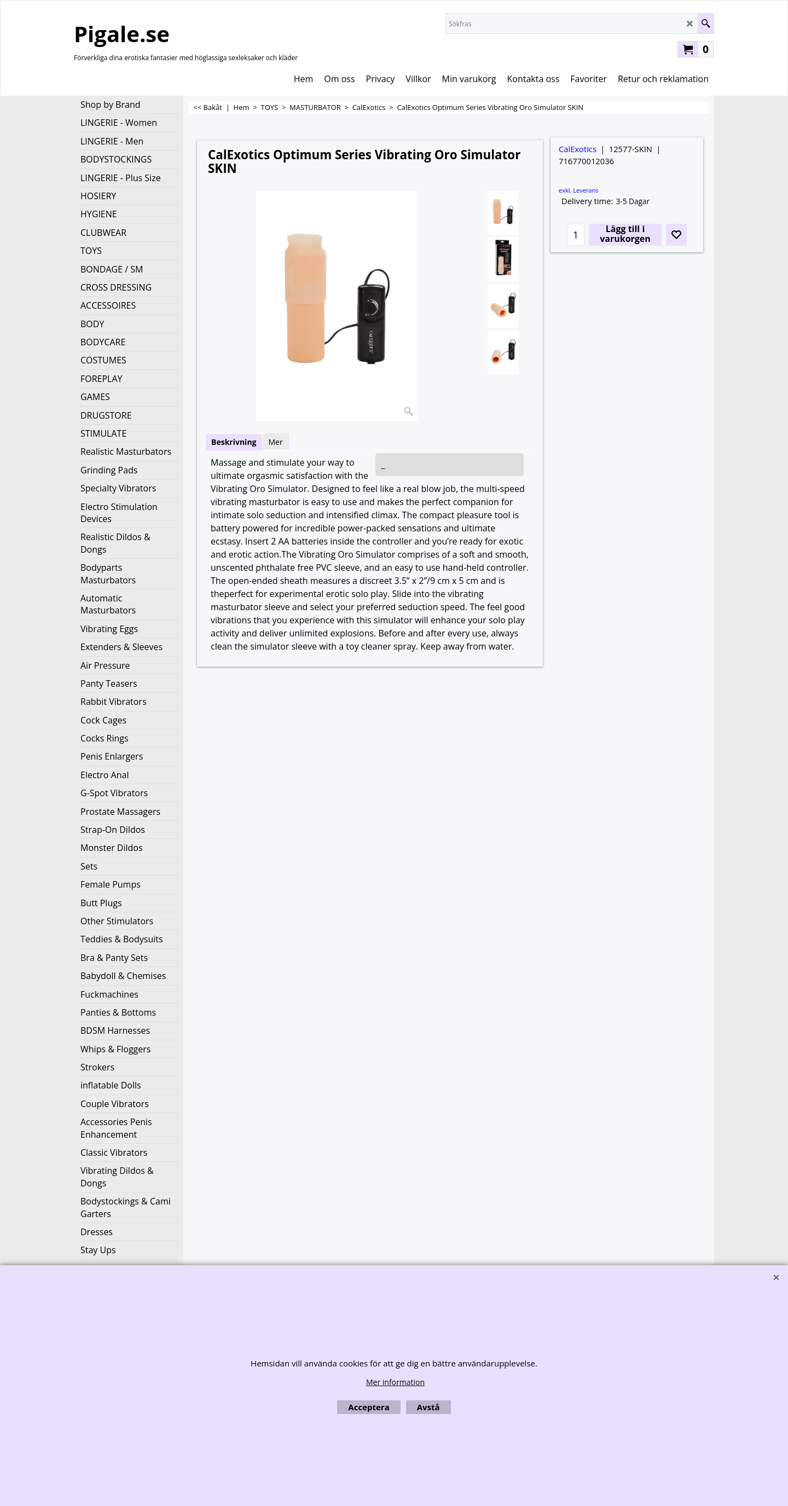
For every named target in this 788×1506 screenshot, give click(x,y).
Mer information (395, 1382)
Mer (276, 442)
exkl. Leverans (578, 190)
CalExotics (577, 148)
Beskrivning (234, 442)
